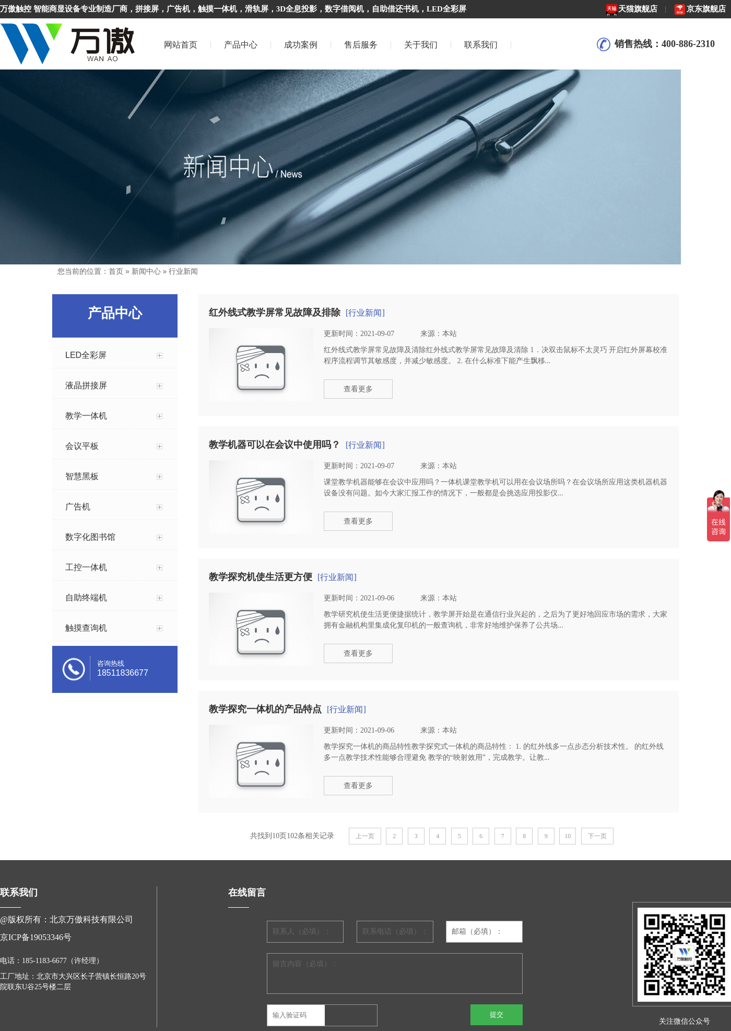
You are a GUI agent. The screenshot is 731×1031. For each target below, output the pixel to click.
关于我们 (421, 44)
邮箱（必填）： (477, 931)
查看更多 (358, 389)
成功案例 (300, 44)
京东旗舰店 (700, 9)
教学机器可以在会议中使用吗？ (274, 444)
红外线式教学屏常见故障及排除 (274, 312)
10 (567, 836)
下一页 (597, 836)
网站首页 (180, 44)
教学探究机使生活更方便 (260, 577)
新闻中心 (146, 271)
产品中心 (240, 44)
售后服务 (361, 44)
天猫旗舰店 (631, 9)
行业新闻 (183, 271)
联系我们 (481, 44)
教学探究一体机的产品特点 (265, 709)
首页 (116, 271)
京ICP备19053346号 (36, 937)
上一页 (365, 836)
